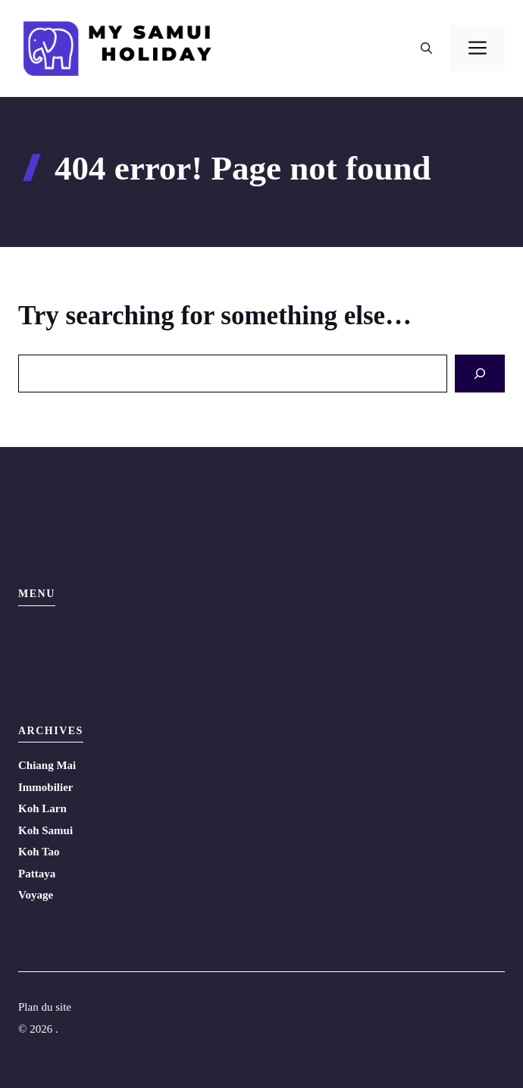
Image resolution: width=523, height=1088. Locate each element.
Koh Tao (39, 852)
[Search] (480, 374)
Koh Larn (42, 808)
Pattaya (36, 874)
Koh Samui (45, 830)
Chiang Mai (47, 765)
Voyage (35, 895)
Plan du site (44, 1007)
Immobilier (46, 787)
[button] (426, 48)
